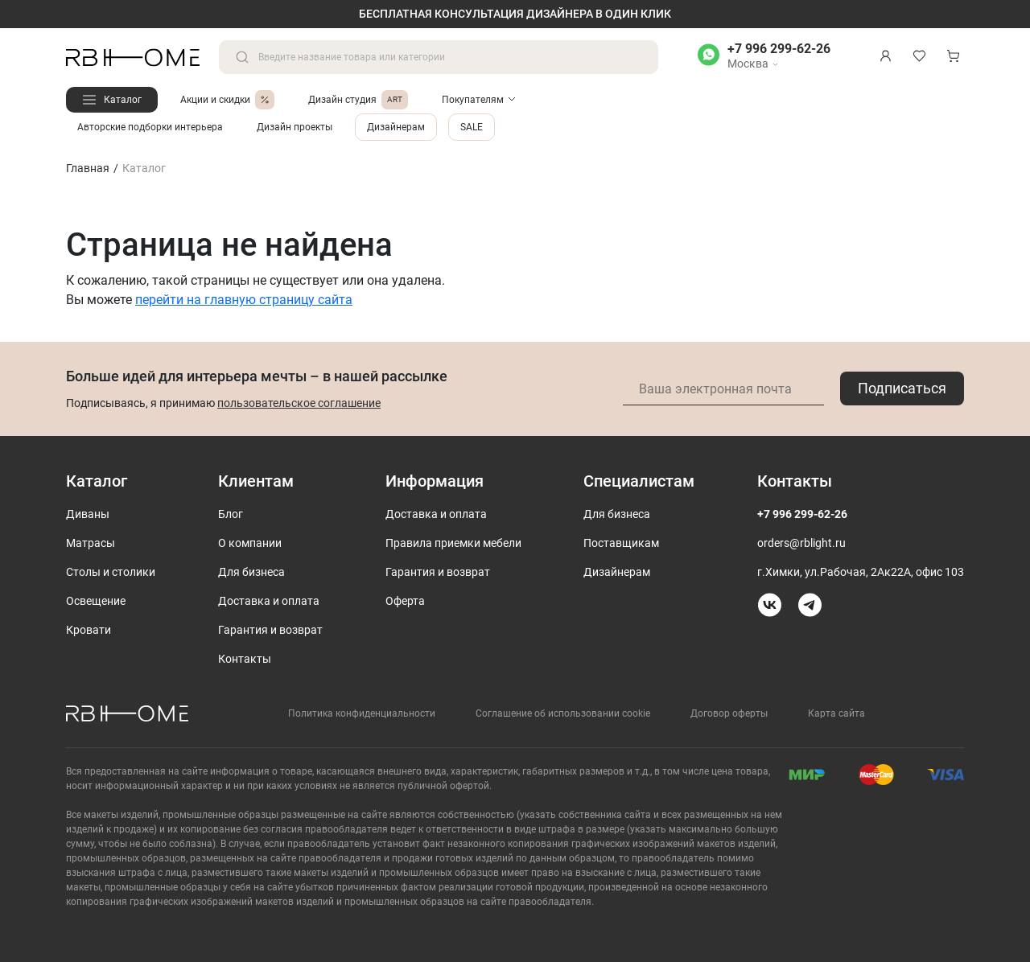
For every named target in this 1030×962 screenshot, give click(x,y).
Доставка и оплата (268, 600)
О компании (250, 542)
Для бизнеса (251, 571)
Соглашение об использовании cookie (563, 713)
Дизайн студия (358, 99)
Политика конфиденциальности (361, 713)
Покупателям (473, 99)
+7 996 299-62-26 (778, 48)
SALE (471, 127)
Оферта (405, 600)
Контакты (244, 658)
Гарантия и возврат (270, 629)
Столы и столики (110, 571)
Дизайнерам (396, 127)
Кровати (88, 629)
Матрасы (90, 542)
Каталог (123, 99)
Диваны (87, 514)
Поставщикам (621, 542)
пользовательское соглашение (299, 403)
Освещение (96, 600)
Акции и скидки (227, 99)
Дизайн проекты (294, 127)
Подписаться (902, 388)
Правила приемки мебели (453, 542)
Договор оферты (729, 713)
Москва (753, 63)
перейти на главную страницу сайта (243, 299)
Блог (230, 514)
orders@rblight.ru (801, 542)
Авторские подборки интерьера (150, 127)
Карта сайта (836, 713)
